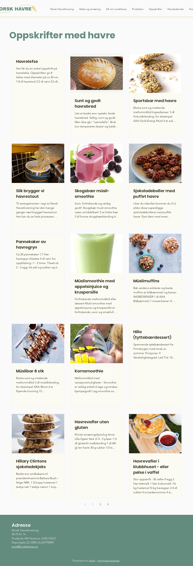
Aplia (92, 560)
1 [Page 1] (92, 504)
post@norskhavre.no (25, 546)
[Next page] (108, 504)
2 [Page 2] (100, 504)
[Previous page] (85, 504)
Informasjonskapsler (108, 560)
